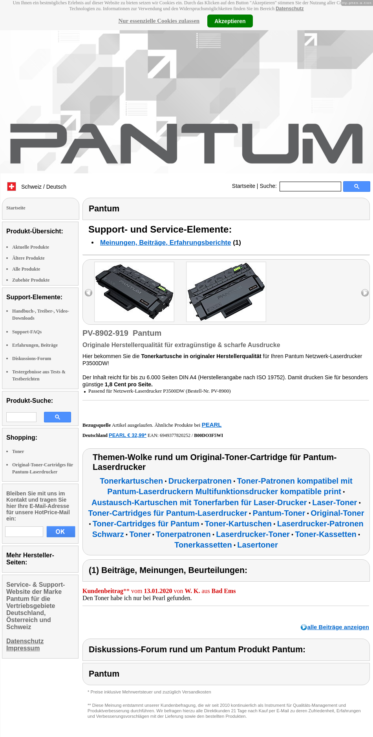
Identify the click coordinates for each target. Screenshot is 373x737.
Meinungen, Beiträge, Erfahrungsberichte (165, 242)
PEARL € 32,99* (127, 435)
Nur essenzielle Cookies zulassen (158, 21)
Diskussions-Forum (31, 358)
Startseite (243, 186)
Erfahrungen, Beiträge (35, 345)
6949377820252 (175, 435)
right (365, 293)
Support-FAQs (27, 332)
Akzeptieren (229, 21)
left (88, 293)
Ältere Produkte (28, 258)
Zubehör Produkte (30, 280)
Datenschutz (290, 8)
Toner (18, 451)
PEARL (212, 424)
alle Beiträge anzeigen (338, 627)
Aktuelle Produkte (30, 247)
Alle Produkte (26, 269)
